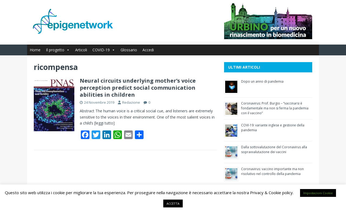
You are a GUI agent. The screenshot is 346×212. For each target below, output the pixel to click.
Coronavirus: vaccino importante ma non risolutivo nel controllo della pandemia (272, 171)
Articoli (81, 49)
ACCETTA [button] (173, 203)
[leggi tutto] (104, 123)
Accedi (148, 49)
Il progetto (58, 49)
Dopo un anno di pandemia (262, 81)
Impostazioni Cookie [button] (318, 193)
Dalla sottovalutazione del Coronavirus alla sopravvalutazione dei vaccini (274, 149)
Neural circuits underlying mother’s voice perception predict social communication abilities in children (138, 87)
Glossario (129, 49)
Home (35, 49)
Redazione (131, 102)
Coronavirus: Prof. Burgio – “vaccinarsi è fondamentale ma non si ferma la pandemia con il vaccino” (274, 108)
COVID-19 (103, 49)
